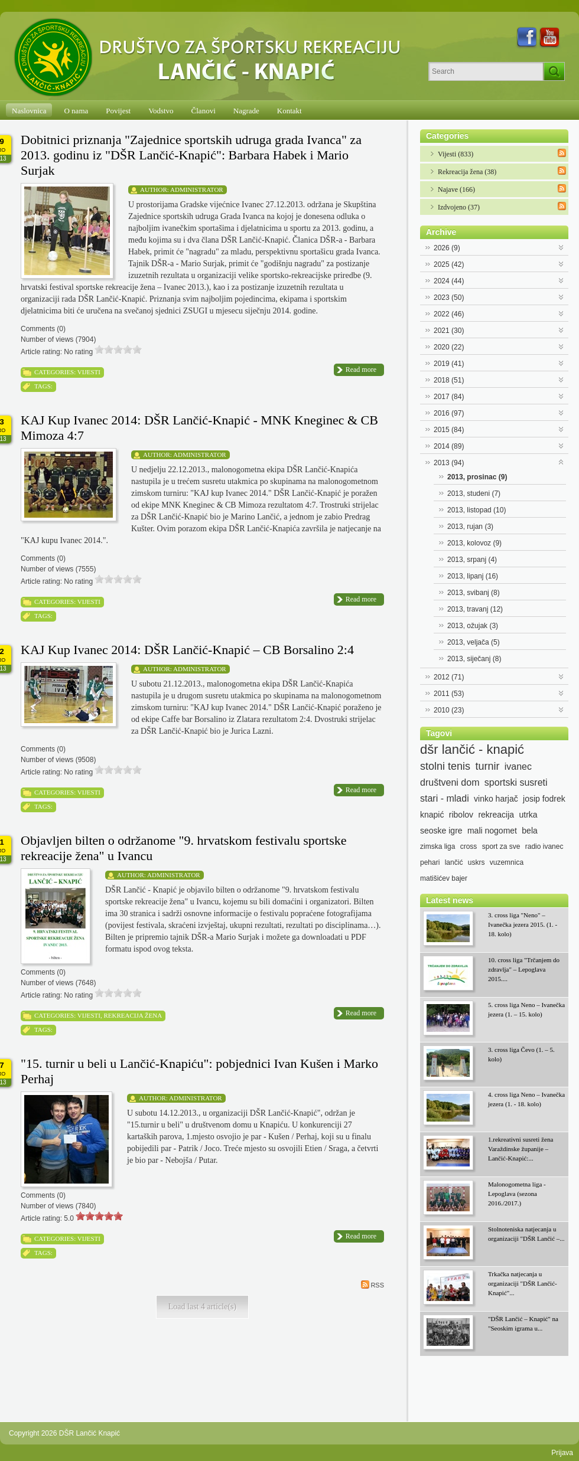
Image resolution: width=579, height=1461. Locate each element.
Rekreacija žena (132, 1015)
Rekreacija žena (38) (467, 172)
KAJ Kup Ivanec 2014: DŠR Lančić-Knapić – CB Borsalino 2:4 (187, 649)
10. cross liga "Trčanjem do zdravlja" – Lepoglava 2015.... (524, 969)
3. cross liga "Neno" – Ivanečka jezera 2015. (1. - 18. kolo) (522, 924)
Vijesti (88, 371)
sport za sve (501, 846)
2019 (449, 363)
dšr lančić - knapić (472, 749)
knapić (432, 814)
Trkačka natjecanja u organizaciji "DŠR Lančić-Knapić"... (522, 1283)
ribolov (461, 814)
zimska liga (437, 846)
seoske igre (441, 830)
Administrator (196, 189)
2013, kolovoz (474, 543)
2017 (449, 397)
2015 (449, 430)
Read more (361, 369)
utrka (528, 814)
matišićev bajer (443, 878)
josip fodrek (544, 798)
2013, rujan (470, 526)
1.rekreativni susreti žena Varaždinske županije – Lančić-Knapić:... (520, 1149)
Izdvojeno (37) (459, 207)
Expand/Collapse (561, 246)
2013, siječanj (474, 659)
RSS (372, 1284)
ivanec (518, 766)
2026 (447, 248)
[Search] (486, 71)
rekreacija (496, 814)
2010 (449, 710)
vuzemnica (506, 862)
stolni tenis (445, 766)
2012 (449, 677)
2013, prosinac (477, 477)
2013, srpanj (472, 559)
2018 (449, 380)
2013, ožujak (472, 626)
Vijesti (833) (455, 154)
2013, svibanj (473, 593)
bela (529, 830)
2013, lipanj (472, 576)
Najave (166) (456, 189)
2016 (449, 413)
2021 (449, 330)
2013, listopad (476, 510)
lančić (454, 862)
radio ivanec (544, 846)
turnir (487, 766)
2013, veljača (473, 642)
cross (468, 846)
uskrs (476, 862)
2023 (449, 297)
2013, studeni (473, 493)
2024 (449, 281)
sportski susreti (516, 782)
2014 (449, 446)
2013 (449, 463)
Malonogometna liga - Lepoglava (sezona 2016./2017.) (517, 1194)
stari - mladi (444, 798)
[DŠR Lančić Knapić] (211, 58)
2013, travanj (475, 609)
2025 (449, 264)
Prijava (562, 1453)
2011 (449, 693)
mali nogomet (492, 830)
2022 (449, 314)
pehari (430, 862)
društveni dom (450, 782)
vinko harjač (496, 798)
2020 (449, 347)
